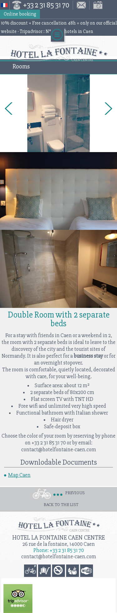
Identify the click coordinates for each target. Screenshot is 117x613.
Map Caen (19, 475)
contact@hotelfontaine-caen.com (58, 556)
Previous (75, 492)
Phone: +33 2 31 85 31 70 (58, 550)
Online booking (20, 14)
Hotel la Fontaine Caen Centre (58, 537)
